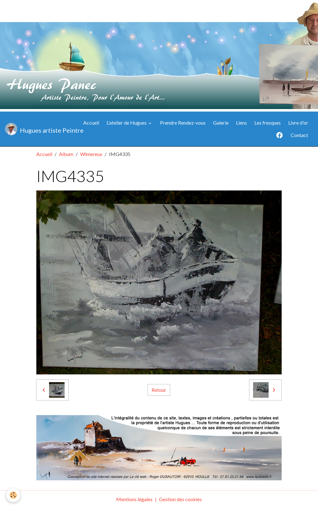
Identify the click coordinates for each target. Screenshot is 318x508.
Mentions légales (134, 499)
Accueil (91, 123)
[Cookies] (13, 495)
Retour (159, 390)
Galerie (221, 123)
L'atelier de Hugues (127, 123)
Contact (299, 135)
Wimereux (91, 154)
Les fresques (267, 123)
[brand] (39, 129)
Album (66, 154)
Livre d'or (298, 123)
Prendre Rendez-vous (183, 123)
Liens (241, 123)
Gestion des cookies (180, 499)
